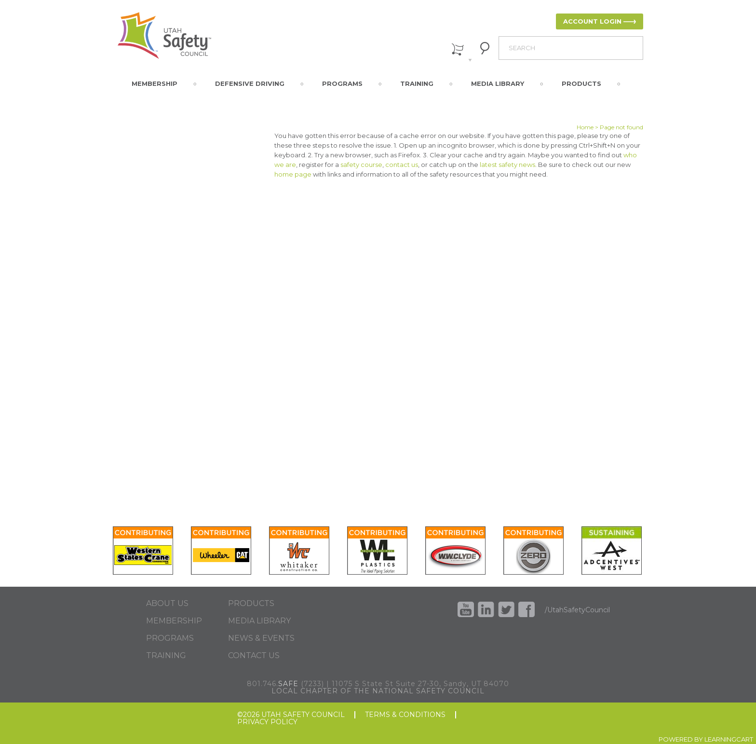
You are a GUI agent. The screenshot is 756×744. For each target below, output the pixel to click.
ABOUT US (167, 603)
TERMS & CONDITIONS (405, 714)
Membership (154, 83)
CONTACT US (254, 655)
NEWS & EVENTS (261, 638)
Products (581, 83)
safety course (361, 164)
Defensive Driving (249, 83)
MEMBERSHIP (174, 621)
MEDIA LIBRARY (259, 621)
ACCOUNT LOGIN (592, 21)
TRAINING (166, 655)
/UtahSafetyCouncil (577, 610)
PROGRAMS (170, 638)
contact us (401, 164)
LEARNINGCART (728, 739)
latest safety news (507, 164)
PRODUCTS (251, 603)
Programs (342, 83)
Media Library (497, 83)
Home (585, 127)
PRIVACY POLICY (267, 722)
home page (292, 174)
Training (416, 83)
